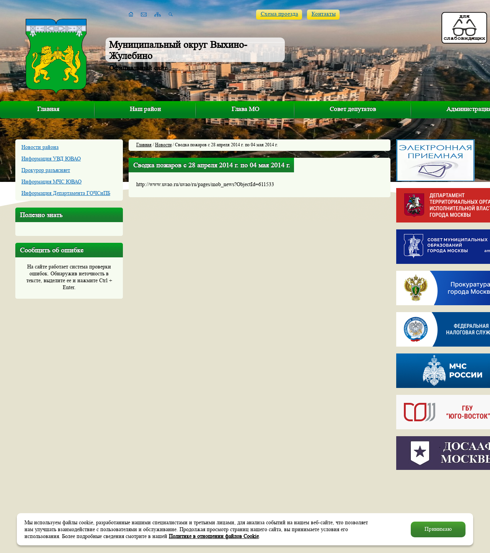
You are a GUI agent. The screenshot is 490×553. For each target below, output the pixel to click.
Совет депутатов (353, 109)
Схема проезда (279, 14)
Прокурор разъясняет (45, 170)
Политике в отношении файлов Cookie (214, 536)
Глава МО (245, 109)
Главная (48, 109)
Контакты (324, 14)
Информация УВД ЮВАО (51, 158)
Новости (163, 144)
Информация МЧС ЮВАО (51, 181)
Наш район (145, 109)
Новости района (40, 147)
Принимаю (438, 529)
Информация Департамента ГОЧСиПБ (65, 193)
